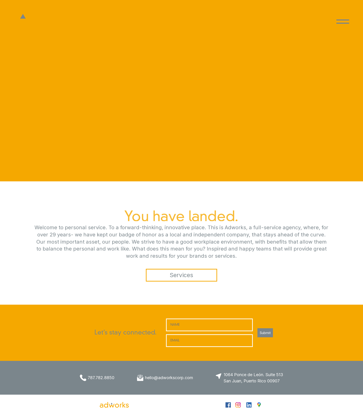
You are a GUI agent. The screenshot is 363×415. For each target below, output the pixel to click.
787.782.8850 (101, 377)
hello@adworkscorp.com (169, 377)
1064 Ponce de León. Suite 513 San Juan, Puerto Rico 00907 (253, 377)
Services (181, 275)
